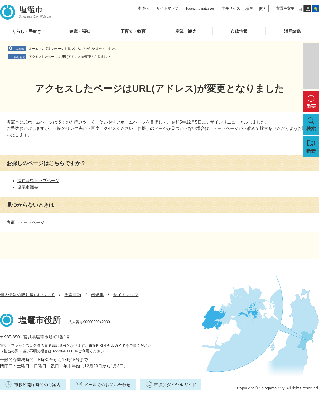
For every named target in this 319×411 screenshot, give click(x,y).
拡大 (262, 9)
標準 (249, 9)
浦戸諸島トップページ (38, 180)
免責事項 (72, 294)
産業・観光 (185, 31)
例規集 (97, 294)
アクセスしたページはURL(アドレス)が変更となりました (69, 57)
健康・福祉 (79, 31)
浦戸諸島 (292, 31)
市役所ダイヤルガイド (107, 345)
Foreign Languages (200, 8)
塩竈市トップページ (26, 222)
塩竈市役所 (39, 320)
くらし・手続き (26, 31)
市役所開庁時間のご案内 (37, 384)
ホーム (33, 48)
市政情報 (239, 31)
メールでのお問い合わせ (107, 384)
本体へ (143, 8)
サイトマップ (167, 8)
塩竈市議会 (27, 187)
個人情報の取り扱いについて (27, 294)
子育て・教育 (133, 31)
